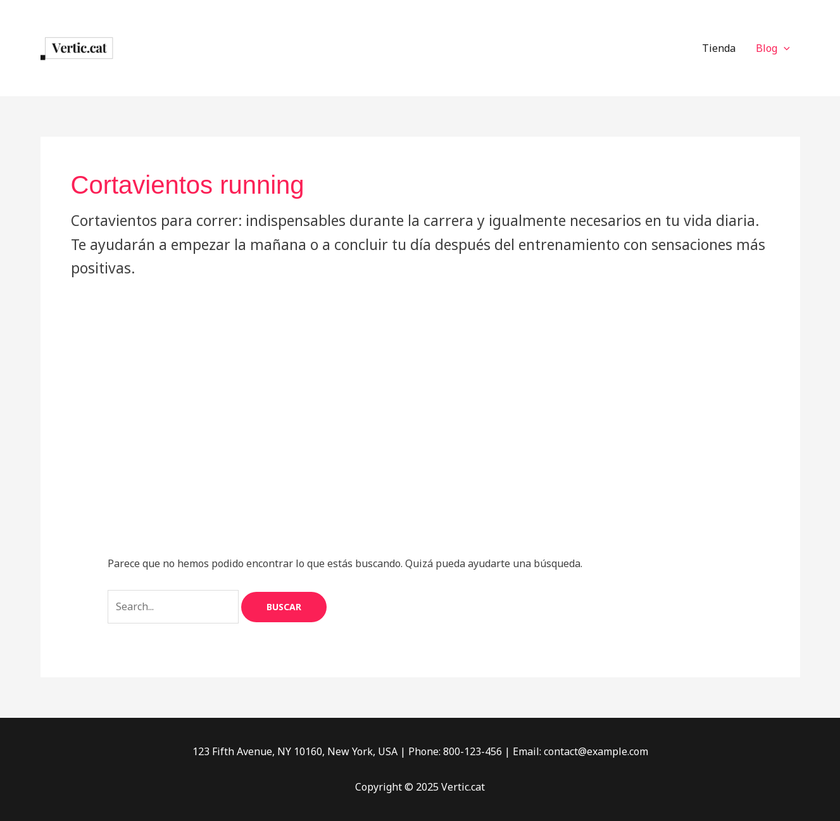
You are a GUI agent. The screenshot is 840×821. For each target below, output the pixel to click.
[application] (783, 48)
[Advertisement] (420, 375)
